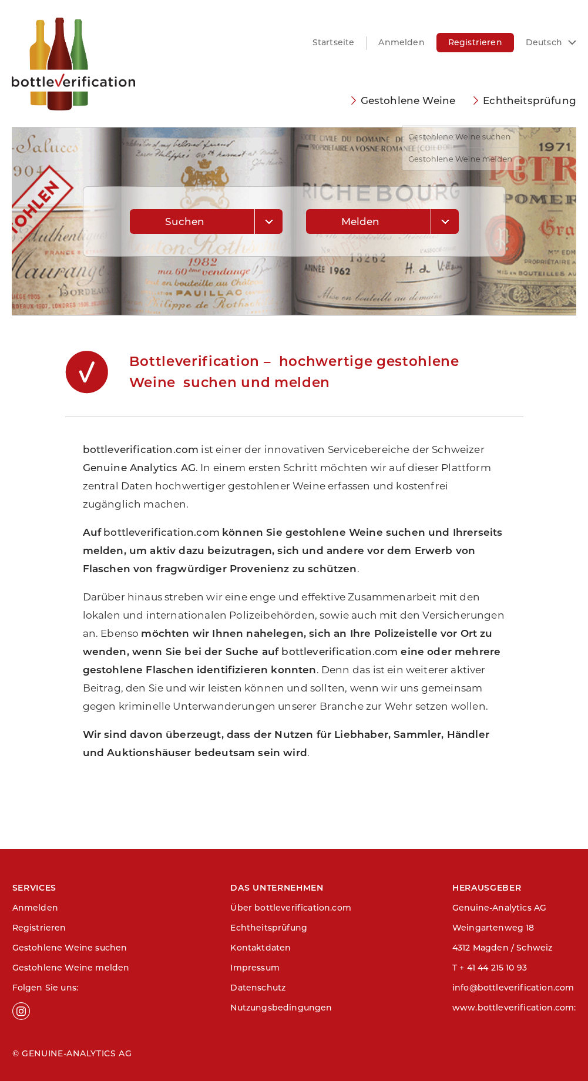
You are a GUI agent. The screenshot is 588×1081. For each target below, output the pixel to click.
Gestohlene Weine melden (71, 967)
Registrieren (475, 42)
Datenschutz (257, 987)
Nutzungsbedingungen (281, 1007)
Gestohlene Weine (408, 100)
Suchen (185, 221)
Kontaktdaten (260, 947)
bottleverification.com (141, 449)
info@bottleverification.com (513, 987)
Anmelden (401, 42)
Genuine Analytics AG (139, 468)
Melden (360, 221)
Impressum (255, 967)
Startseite (334, 42)
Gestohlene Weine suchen (69, 947)
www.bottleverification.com (513, 1007)
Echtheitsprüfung (529, 100)
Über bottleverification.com (290, 907)
